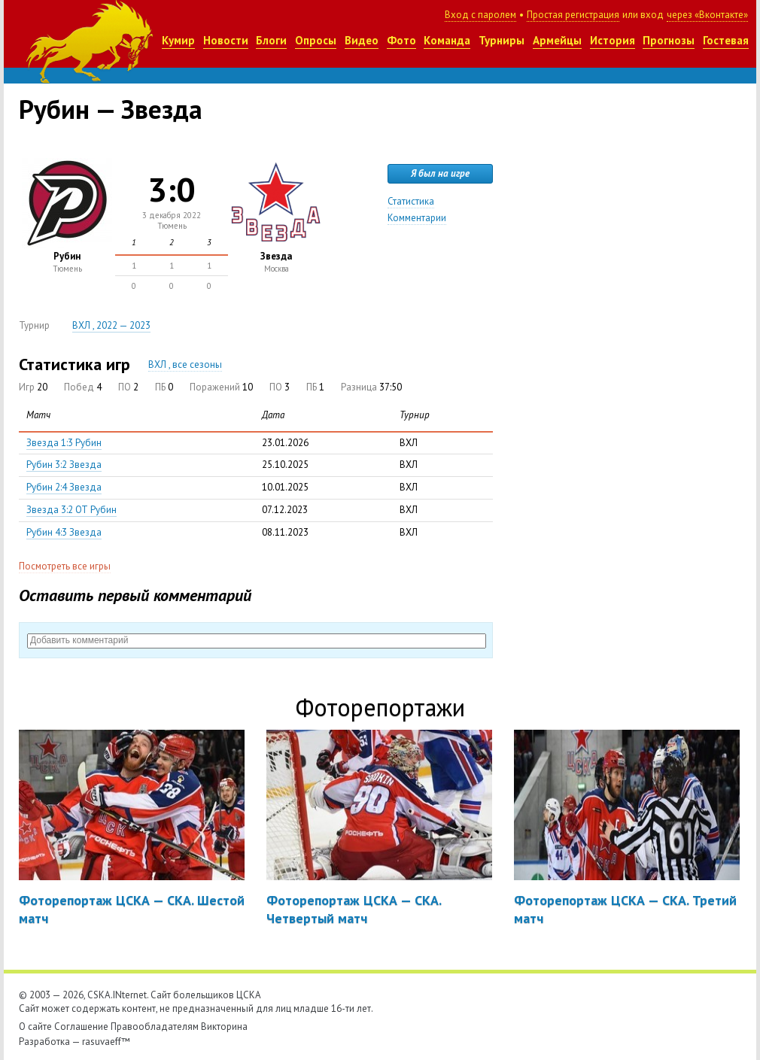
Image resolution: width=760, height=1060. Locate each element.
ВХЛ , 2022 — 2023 (111, 325)
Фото (401, 40)
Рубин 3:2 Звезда (64, 464)
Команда (447, 40)
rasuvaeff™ (106, 1041)
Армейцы (557, 40)
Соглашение (81, 1026)
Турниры (501, 40)
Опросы (315, 40)
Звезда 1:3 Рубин (64, 442)
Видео (361, 40)
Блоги (271, 40)
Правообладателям (155, 1026)
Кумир (178, 40)
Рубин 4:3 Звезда (64, 532)
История (612, 40)
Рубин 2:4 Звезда (64, 487)
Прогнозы (669, 40)
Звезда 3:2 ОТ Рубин (71, 509)
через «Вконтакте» (707, 14)
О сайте (35, 1026)
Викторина (224, 1026)
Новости (225, 40)
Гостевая (726, 40)
